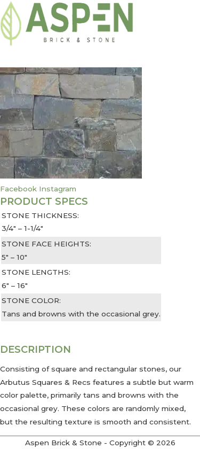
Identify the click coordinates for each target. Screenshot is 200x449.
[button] (100, 327)
